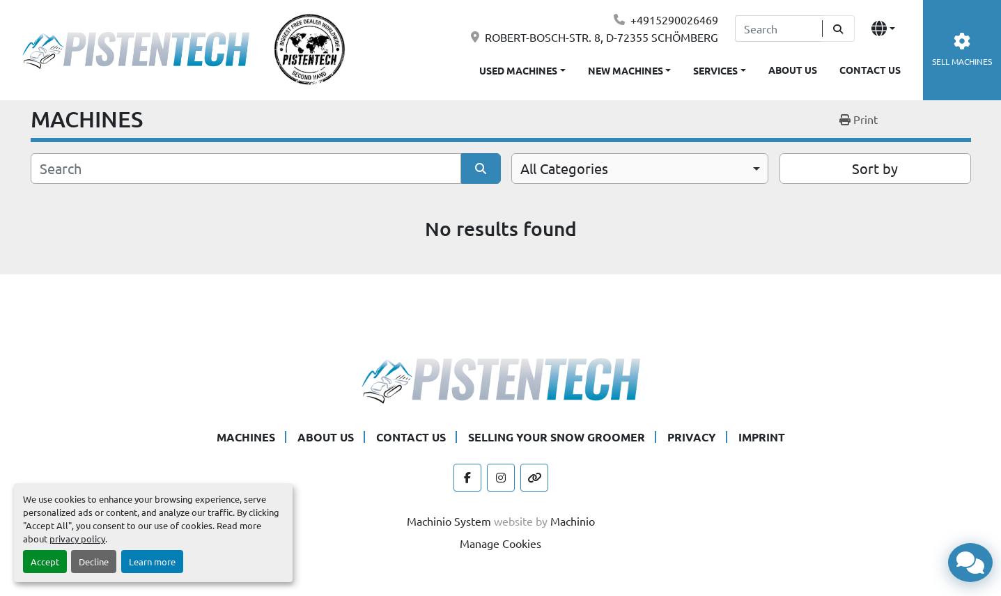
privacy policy (77, 538)
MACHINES (246, 437)
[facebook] (467, 478)
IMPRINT (761, 437)
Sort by (875, 168)
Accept (45, 561)
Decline (94, 561)
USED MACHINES (518, 70)
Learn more (152, 561)
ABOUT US (792, 69)
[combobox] (639, 168)
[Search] (778, 28)
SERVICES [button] (715, 70)
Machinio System (449, 521)
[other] (534, 478)
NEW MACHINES (625, 70)
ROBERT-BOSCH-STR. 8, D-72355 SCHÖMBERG (601, 37)
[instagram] (501, 478)
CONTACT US (870, 69)
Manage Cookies (500, 543)
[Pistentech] (501, 379)
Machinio (572, 521)
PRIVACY (691, 437)
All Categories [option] (564, 168)
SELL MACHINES (962, 50)
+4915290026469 (674, 19)
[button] (630, 68)
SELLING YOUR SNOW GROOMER (556, 437)
